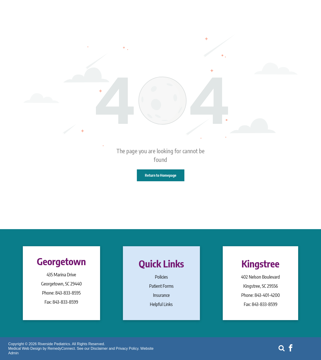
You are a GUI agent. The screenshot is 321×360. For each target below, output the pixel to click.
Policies (161, 277)
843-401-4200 (267, 295)
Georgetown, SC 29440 (61, 283)
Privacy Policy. (127, 348)
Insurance (161, 295)
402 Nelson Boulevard (260, 277)
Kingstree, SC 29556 (260, 286)
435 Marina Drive (61, 274)
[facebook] (291, 348)
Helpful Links (161, 304)
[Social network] (282, 348)
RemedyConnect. (62, 348)
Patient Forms (161, 286)
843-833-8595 (68, 292)
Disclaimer (99, 348)
